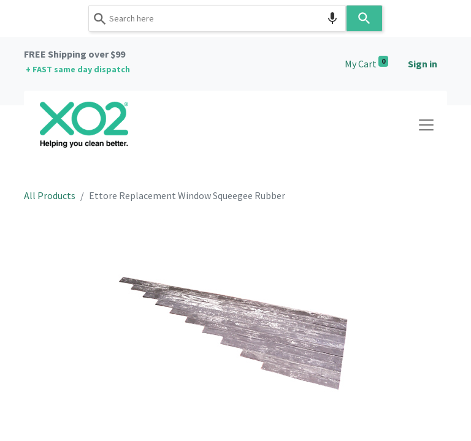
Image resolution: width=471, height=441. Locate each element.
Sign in (422, 64)
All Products (49, 195)
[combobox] (217, 18)
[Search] (364, 18)
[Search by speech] (332, 18)
